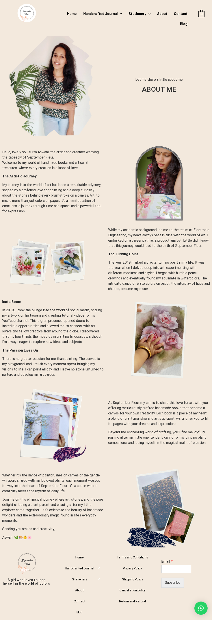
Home (72, 14)
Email (167, 561)
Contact (181, 14)
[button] (201, 608)
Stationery (139, 14)
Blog (184, 24)
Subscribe (172, 582)
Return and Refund (132, 601)
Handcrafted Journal (102, 14)
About (162, 14)
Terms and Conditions (132, 557)
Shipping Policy (132, 579)
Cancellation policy (132, 590)
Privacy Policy (132, 568)
